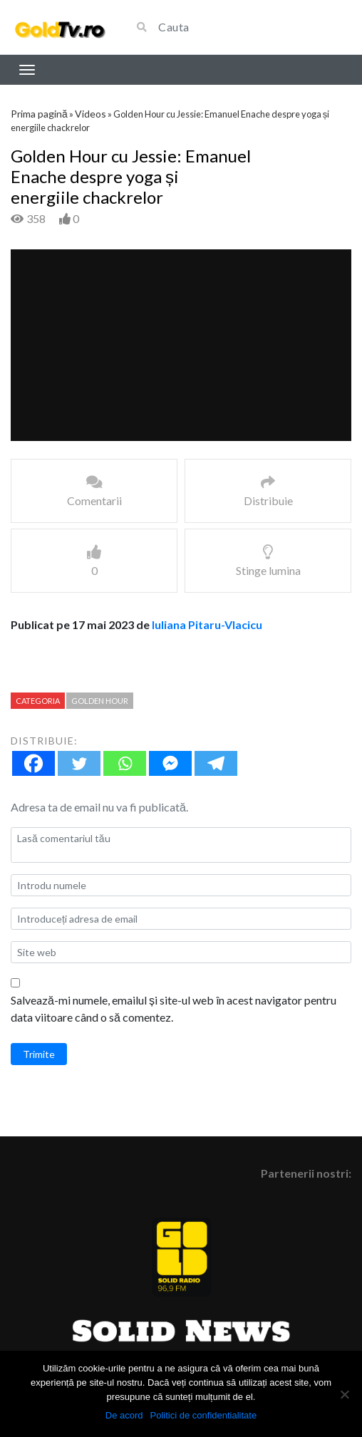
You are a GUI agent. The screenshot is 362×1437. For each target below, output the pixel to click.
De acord (124, 1415)
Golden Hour (99, 700)
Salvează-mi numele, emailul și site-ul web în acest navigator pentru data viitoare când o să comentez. (173, 1008)
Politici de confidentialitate (203, 1415)
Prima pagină (39, 114)
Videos (90, 114)
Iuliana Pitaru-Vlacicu (207, 624)
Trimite (39, 1054)
